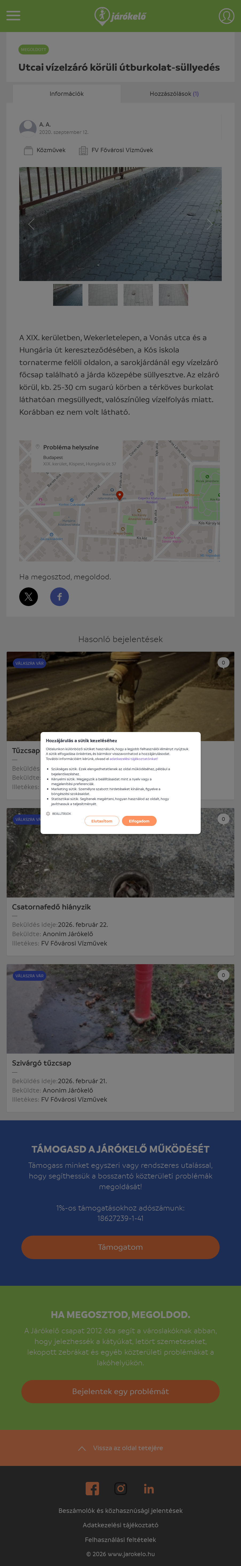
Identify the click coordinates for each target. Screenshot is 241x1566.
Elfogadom (139, 821)
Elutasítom (101, 821)
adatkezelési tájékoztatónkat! (134, 758)
